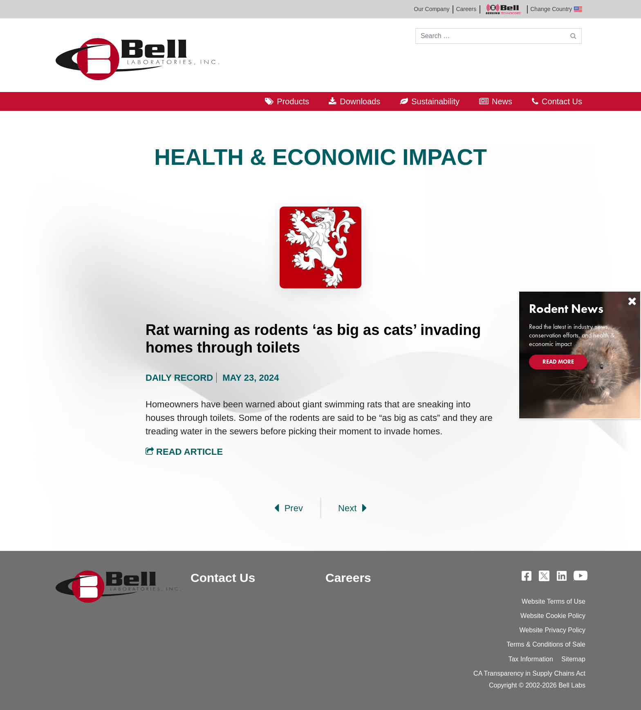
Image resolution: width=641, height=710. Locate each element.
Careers (466, 9)
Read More (558, 361)
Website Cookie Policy (552, 615)
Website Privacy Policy (552, 630)
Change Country (556, 9)
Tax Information (530, 659)
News (502, 101)
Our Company (431, 9)
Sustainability (435, 101)
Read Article (184, 452)
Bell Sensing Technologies (503, 9)
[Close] (632, 301)
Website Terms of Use (553, 601)
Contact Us (562, 101)
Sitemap (573, 659)
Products (293, 101)
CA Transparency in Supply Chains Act (529, 673)
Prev (288, 508)
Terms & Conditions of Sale (546, 644)
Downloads (360, 101)
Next (352, 508)
